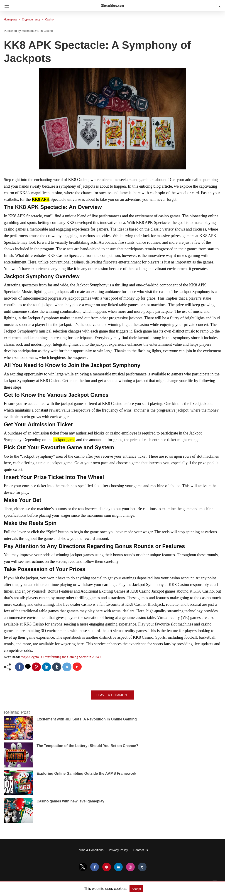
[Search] (217, 5)
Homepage (10, 19)
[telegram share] (66, 667)
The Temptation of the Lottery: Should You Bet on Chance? (87, 746)
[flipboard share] (77, 667)
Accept (136, 889)
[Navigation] (5, 5)
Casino (49, 19)
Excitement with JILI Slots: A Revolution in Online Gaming (87, 719)
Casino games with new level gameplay (70, 801)
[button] (112, 119)
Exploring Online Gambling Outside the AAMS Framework (86, 773)
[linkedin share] (46, 667)
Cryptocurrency (31, 19)
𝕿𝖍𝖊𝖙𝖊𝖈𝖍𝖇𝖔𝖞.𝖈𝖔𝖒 (112, 5)
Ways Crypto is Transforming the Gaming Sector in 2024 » (61, 657)
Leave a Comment (112, 695)
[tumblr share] (56, 667)
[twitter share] (28, 666)
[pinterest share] (36, 667)
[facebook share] (19, 667)
